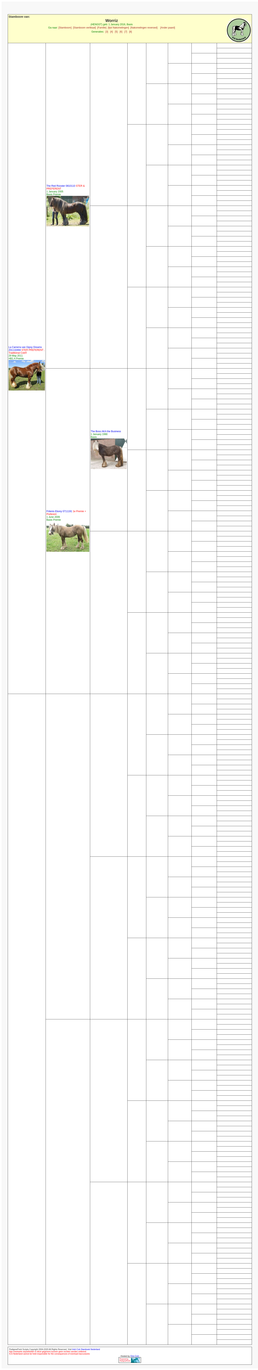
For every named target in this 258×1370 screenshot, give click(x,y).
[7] (125, 31)
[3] (106, 31)
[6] (121, 31)
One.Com (134, 1356)
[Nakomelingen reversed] (143, 27)
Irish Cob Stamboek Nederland (86, 1349)
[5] (116, 31)
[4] (111, 31)
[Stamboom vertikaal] (84, 27)
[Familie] (101, 27)
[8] (130, 31)
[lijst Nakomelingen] (118, 27)
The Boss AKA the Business (106, 431)
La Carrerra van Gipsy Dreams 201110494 (27, 350)
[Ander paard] (167, 27)
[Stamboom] (65, 27)
